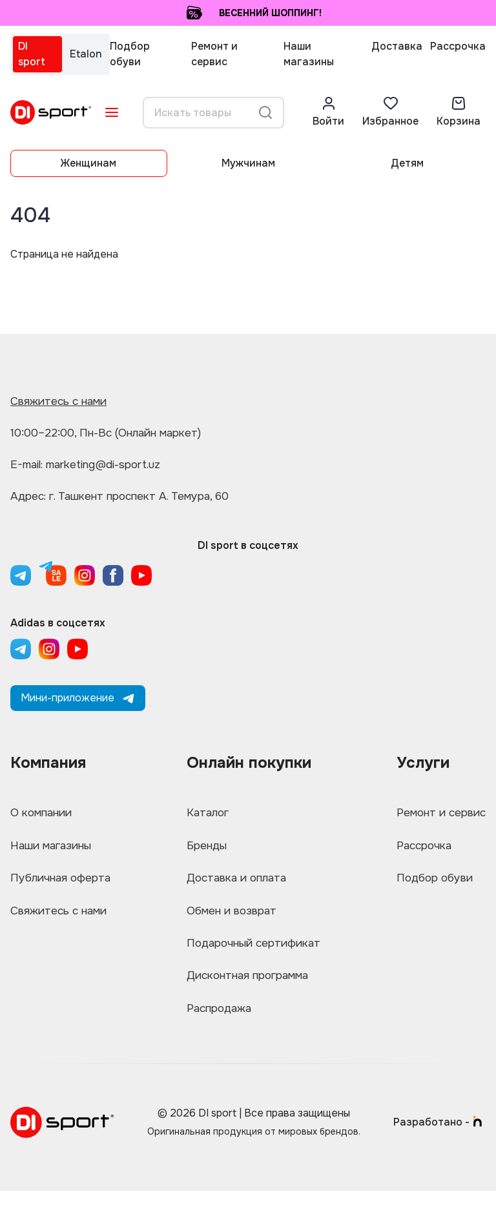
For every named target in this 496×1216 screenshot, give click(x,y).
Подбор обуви (130, 53)
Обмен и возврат (229, 923)
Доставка (396, 46)
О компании (43, 814)
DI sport (31, 53)
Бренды (203, 850)
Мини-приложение (78, 698)
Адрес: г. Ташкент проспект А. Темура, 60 (126, 496)
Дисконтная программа (248, 995)
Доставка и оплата (235, 887)
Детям (407, 163)
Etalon (86, 54)
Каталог (205, 814)
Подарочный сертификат (254, 959)
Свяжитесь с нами (61, 401)
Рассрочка (458, 46)
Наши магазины (309, 53)
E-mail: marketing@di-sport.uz (93, 464)
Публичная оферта (63, 887)
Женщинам (88, 163)
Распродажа (217, 1031)
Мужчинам (248, 163)
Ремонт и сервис (214, 53)
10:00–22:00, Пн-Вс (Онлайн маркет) (113, 433)
